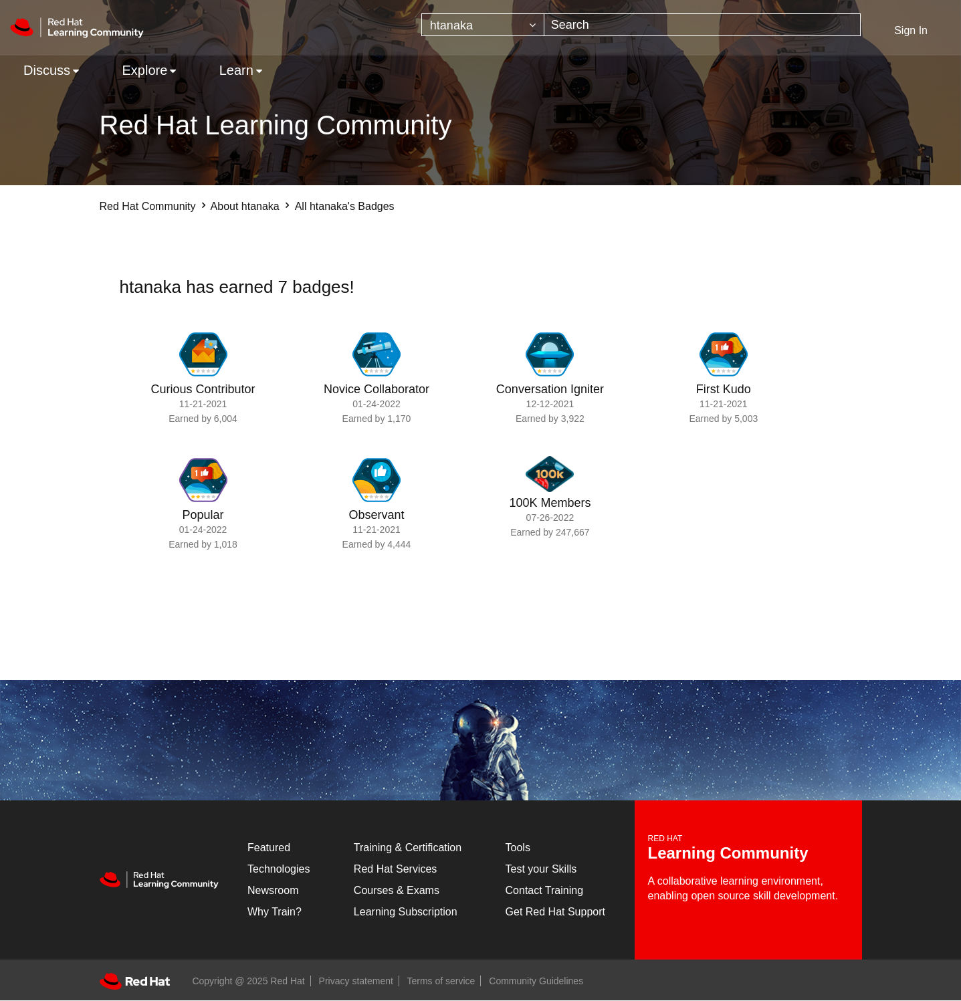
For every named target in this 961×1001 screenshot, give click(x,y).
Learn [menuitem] (236, 70)
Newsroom (272, 890)
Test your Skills (541, 869)
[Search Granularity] (483, 24)
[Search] (702, 24)
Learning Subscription (405, 911)
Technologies (278, 869)
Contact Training (545, 890)
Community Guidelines (536, 981)
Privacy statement (356, 981)
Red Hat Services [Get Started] (395, 869)
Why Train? (274, 911)
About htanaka (245, 206)
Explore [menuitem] (144, 70)
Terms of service (441, 981)
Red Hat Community (148, 206)
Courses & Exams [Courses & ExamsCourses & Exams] (396, 890)
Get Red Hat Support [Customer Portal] (555, 911)
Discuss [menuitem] (46, 70)
